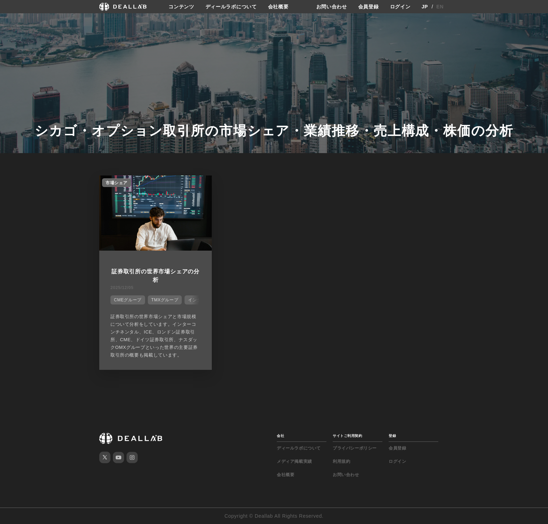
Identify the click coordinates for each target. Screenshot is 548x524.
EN (440, 6)
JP (424, 6)
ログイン (400, 6)
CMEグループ (128, 299)
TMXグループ (165, 299)
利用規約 (341, 461)
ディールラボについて (231, 6)
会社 (280, 436)
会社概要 (278, 6)
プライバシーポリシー (355, 448)
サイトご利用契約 (347, 436)
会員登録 (368, 6)
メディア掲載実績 (294, 461)
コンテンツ (181, 6)
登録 (392, 436)
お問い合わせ (331, 6)
